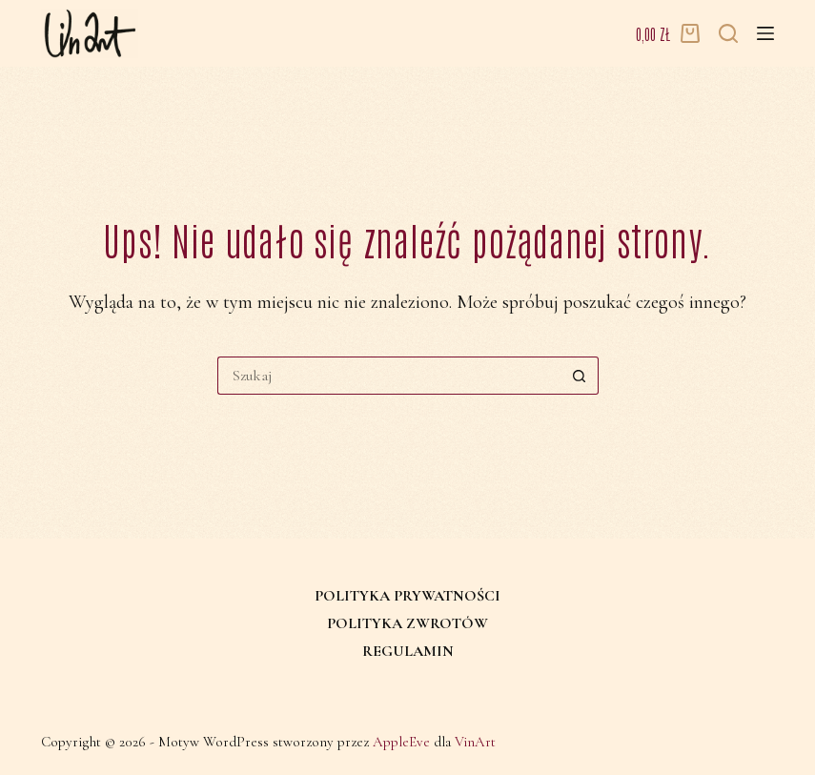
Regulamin (408, 651)
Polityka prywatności (407, 595)
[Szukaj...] (388, 376)
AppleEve (401, 741)
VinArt (475, 741)
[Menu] (765, 33)
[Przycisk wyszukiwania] (579, 376)
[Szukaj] (728, 33)
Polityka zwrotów (407, 623)
